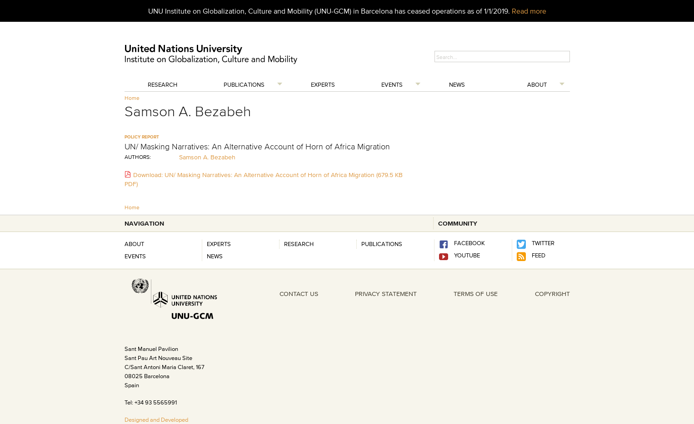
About (537, 84)
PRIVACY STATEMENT (386, 294)
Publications (244, 84)
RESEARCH (299, 244)
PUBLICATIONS (381, 244)
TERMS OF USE (476, 294)
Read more (529, 11)
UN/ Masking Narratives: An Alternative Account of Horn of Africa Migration (257, 146)
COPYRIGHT (552, 294)
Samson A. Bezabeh (207, 157)
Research (162, 84)
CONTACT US (299, 294)
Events (392, 84)
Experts (323, 84)
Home (132, 98)
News (457, 84)
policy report (142, 136)
